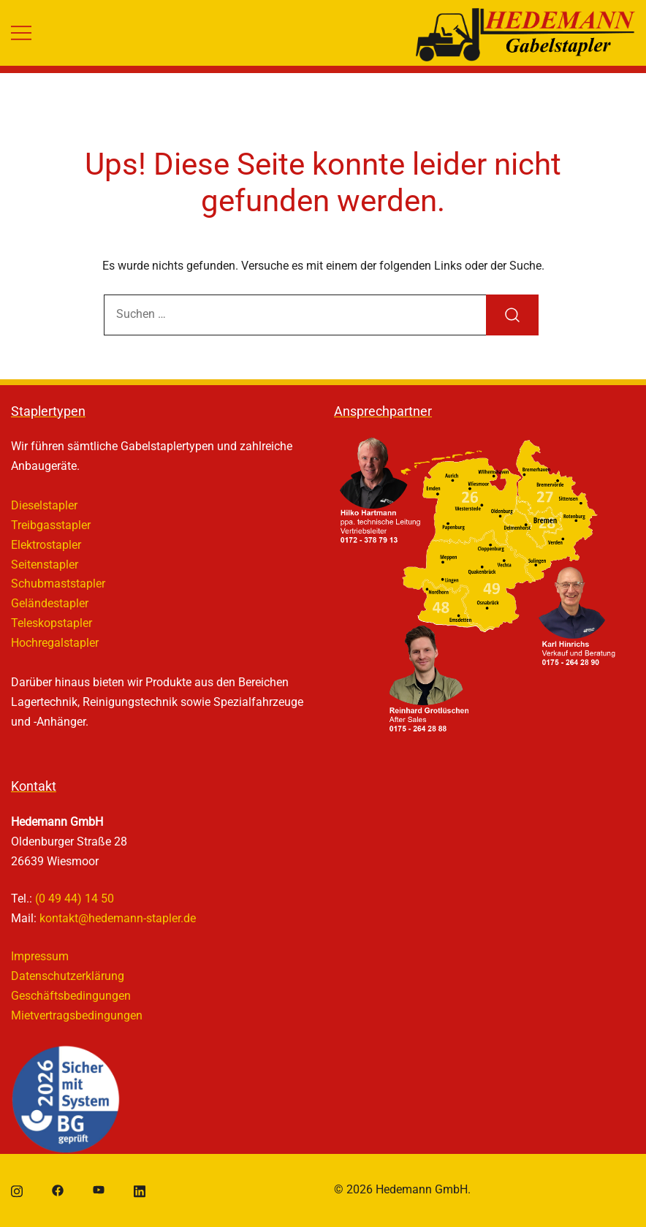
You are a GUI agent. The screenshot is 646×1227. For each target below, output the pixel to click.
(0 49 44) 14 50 (74, 898)
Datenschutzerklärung (67, 976)
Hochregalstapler (55, 643)
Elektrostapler (46, 545)
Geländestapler (49, 603)
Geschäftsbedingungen (71, 996)
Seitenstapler (44, 564)
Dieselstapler (44, 505)
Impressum (40, 956)
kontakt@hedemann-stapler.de (117, 918)
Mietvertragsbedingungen (76, 1015)
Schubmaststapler (58, 583)
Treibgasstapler (51, 525)
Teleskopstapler (51, 623)
